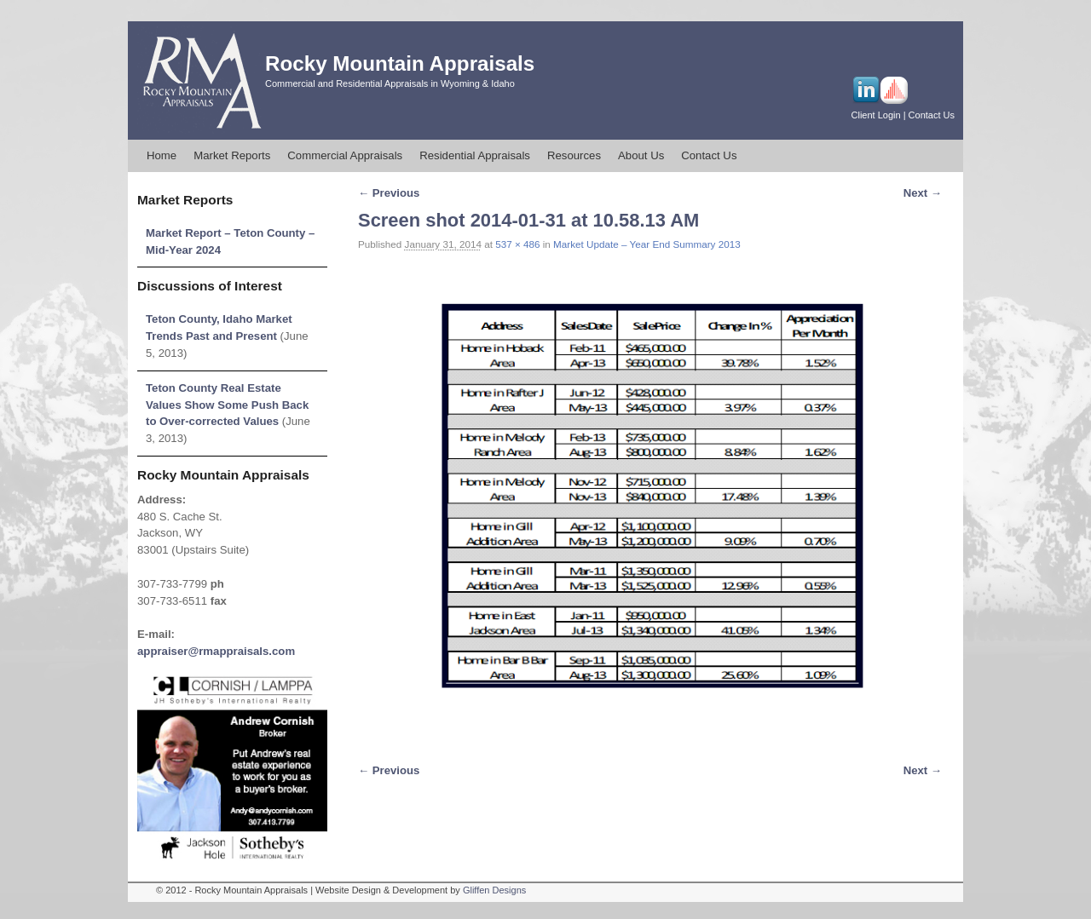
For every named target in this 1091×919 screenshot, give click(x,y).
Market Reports (231, 155)
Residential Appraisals (474, 155)
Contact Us (932, 115)
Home (161, 155)
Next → (922, 193)
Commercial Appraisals (344, 155)
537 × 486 (517, 244)
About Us (641, 155)
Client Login (876, 115)
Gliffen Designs (494, 890)
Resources (574, 155)
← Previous (388, 193)
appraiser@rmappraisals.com (216, 651)
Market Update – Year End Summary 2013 (647, 244)
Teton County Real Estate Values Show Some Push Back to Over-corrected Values (227, 405)
